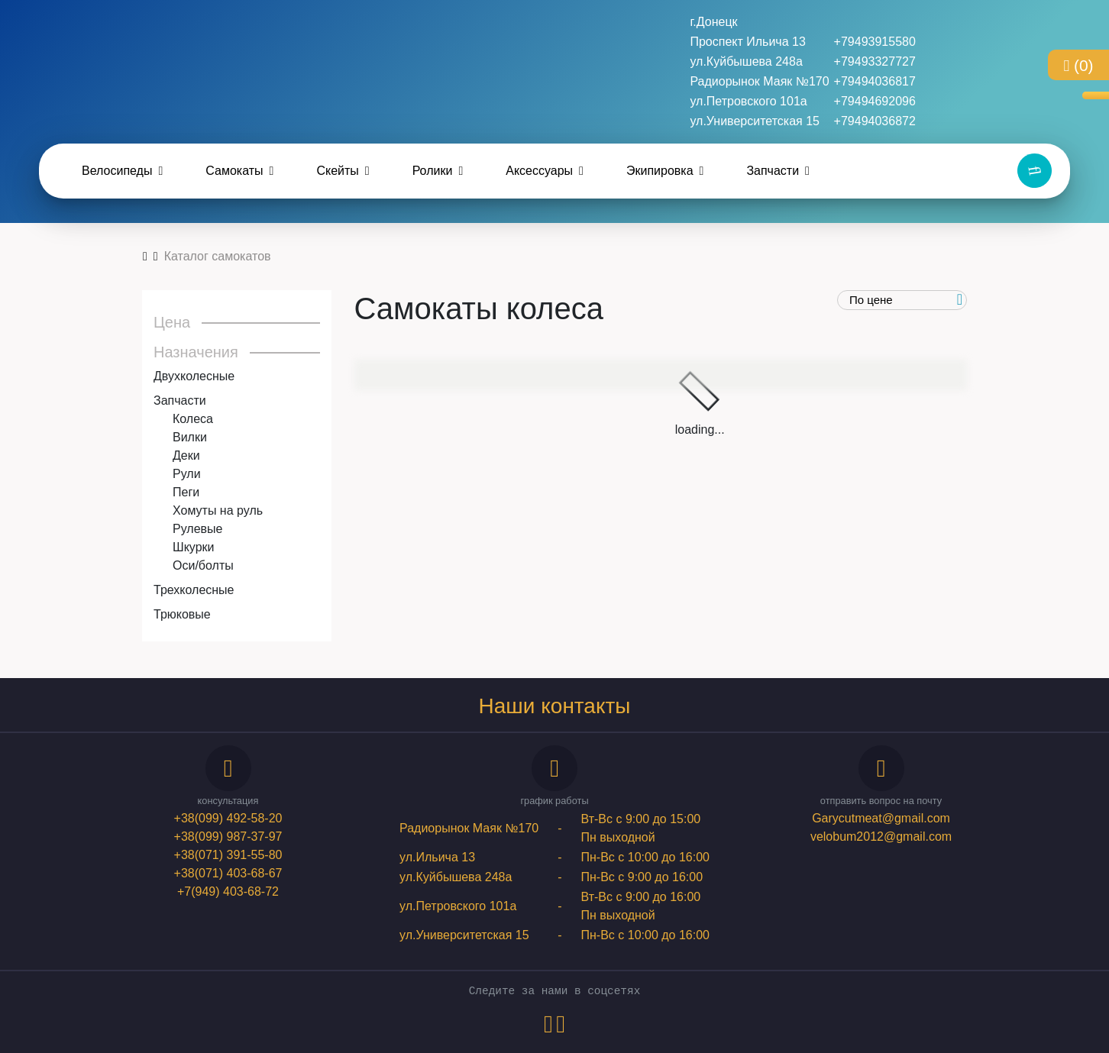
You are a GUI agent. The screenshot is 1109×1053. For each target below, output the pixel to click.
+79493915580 (875, 41)
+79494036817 (875, 81)
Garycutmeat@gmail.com (881, 818)
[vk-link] (548, 1028)
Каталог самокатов (217, 256)
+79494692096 (875, 101)
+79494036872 (875, 121)
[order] (903, 300)
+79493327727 (875, 61)
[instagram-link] (560, 1028)
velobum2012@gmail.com (881, 836)
